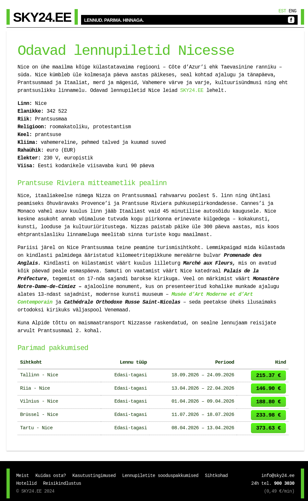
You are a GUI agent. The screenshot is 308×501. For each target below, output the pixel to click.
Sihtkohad (216, 475)
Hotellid (26, 483)
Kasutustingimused (93, 475)
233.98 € (268, 415)
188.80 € (268, 402)
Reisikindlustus (62, 483)
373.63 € (268, 428)
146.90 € (268, 388)
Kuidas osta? (50, 475)
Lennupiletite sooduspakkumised (160, 475)
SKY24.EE (192, 91)
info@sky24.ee (277, 475)
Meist (22, 475)
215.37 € (268, 375)
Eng (292, 11)
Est (282, 11)
